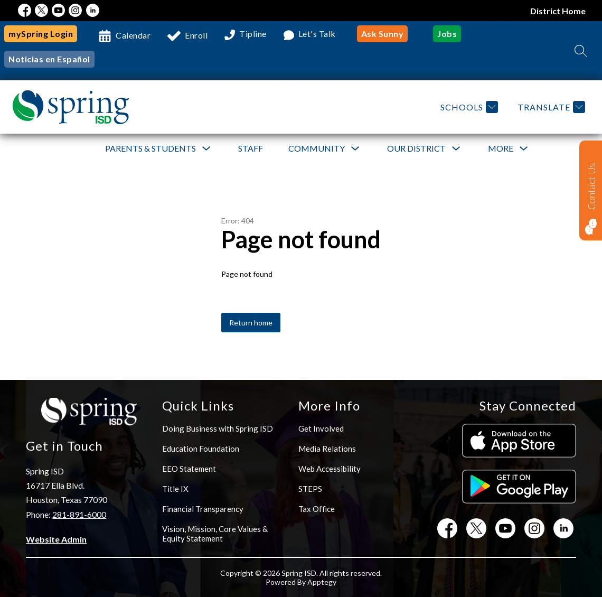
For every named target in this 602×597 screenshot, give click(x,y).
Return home (250, 322)
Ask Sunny (382, 34)
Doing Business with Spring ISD (217, 428)
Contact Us (591, 186)
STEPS (310, 488)
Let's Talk (317, 34)
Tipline (253, 34)
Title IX (175, 488)
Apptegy (321, 581)
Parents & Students (150, 148)
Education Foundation (200, 448)
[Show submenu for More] (500, 148)
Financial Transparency (202, 509)
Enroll (196, 35)
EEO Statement (189, 468)
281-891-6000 (79, 514)
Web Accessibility (329, 468)
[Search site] (581, 50)
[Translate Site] (550, 107)
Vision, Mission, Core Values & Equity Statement (215, 533)
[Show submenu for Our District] (416, 148)
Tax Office (316, 509)
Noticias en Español (49, 59)
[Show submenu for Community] (316, 148)
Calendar (133, 35)
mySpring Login (40, 34)
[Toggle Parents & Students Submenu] (206, 149)
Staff (250, 148)
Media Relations (327, 448)
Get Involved (321, 428)
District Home (558, 11)
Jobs (447, 34)
